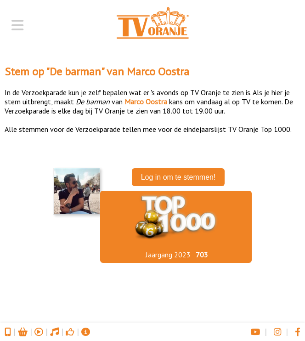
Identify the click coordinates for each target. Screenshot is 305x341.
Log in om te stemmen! (178, 177)
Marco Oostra (158, 71)
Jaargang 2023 (168, 254)
